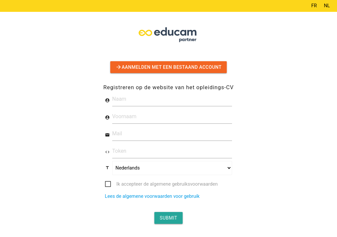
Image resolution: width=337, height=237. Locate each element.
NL (327, 6)
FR (314, 6)
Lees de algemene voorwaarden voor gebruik (152, 196)
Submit (168, 218)
